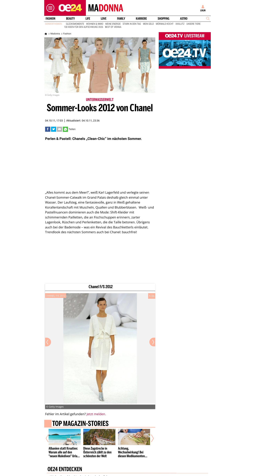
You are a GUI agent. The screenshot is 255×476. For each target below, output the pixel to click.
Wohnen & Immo (94, 24)
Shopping (163, 18)
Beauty (70, 18)
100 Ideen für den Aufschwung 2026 (83, 27)
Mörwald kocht (165, 24)
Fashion (50, 18)
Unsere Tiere (193, 24)
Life (88, 18)
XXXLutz (180, 24)
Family (121, 18)
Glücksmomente (75, 24)
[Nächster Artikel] (150, 438)
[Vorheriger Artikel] (49, 438)
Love (103, 18)
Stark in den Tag (132, 24)
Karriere (141, 18)
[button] (49, 7)
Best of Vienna (113, 27)
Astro (183, 18)
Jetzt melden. (96, 414)
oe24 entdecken (65, 469)
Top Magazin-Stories (80, 424)
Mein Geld (148, 24)
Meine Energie (113, 24)
